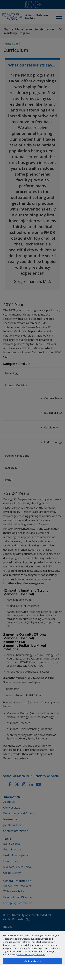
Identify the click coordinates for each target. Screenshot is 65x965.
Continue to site (32, 960)
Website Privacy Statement (31, 954)
